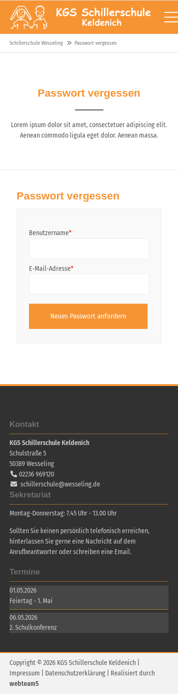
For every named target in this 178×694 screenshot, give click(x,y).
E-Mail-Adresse (51, 268)
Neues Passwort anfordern (88, 316)
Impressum (24, 673)
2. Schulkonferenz (33, 628)
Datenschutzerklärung (75, 673)
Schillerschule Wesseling (80, 17)
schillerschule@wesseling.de (60, 484)
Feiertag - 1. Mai (31, 601)
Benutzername (50, 232)
